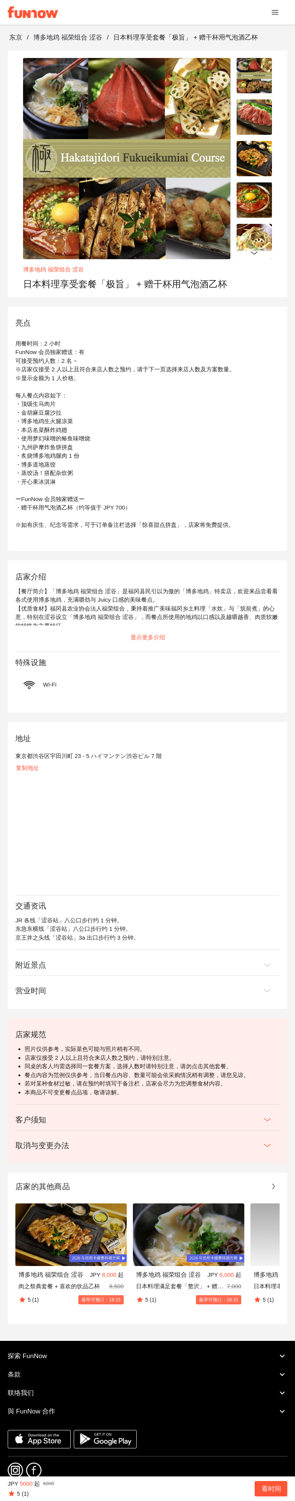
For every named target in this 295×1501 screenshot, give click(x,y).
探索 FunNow (147, 1356)
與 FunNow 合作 (147, 1411)
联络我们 (147, 1393)
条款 (147, 1374)
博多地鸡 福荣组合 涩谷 (67, 37)
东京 (15, 37)
